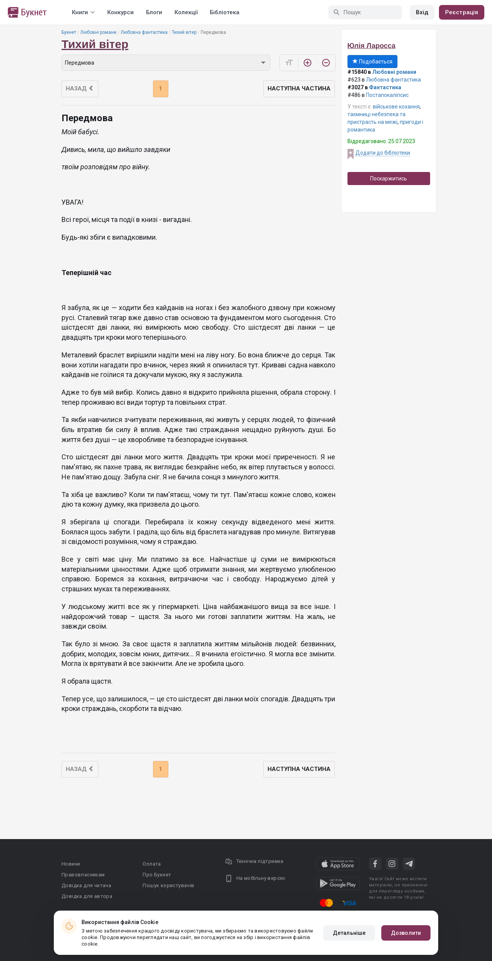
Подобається (372, 61)
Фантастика (385, 87)
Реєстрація (461, 12)
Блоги (154, 12)
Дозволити (406, 933)
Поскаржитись (388, 178)
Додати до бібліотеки (383, 153)
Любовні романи (98, 32)
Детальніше (349, 933)
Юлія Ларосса (371, 46)
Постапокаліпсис (387, 95)
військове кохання (396, 106)
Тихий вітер (184, 32)
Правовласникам (83, 875)
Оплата (152, 864)
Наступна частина (299, 88)
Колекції (186, 12)
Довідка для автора (87, 896)
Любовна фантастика (144, 32)
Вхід (422, 12)
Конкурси (120, 12)
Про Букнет (157, 875)
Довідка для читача (86, 885)
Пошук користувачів (168, 885)
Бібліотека (224, 12)
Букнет (69, 32)
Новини (71, 864)
